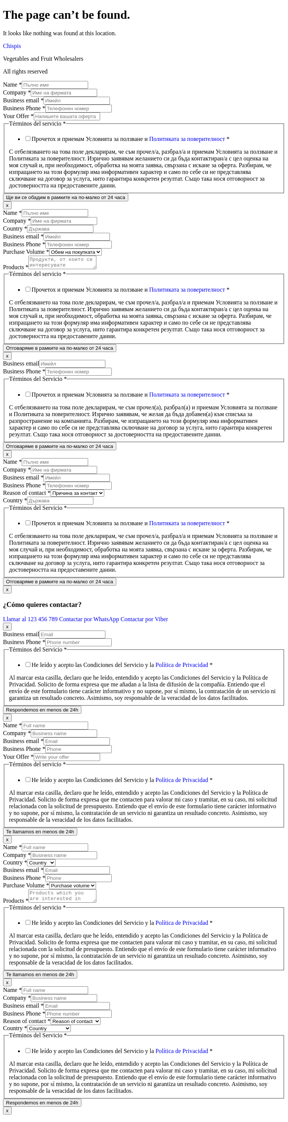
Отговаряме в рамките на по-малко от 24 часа (59, 350)
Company (17, 92)
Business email (23, 100)
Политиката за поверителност (187, 139)
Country (15, 228)
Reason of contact (27, 495)
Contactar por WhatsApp (90, 621)
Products (15, 269)
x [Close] (7, 205)
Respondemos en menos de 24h (42, 712)
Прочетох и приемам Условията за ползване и (131, 139)
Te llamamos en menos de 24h (40, 834)
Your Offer (18, 116)
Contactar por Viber (144, 621)
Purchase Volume (26, 252)
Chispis (12, 46)
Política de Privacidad (182, 667)
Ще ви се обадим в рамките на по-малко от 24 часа (65, 197)
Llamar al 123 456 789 (31, 621)
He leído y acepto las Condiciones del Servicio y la (122, 667)
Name (12, 84)
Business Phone (24, 108)
